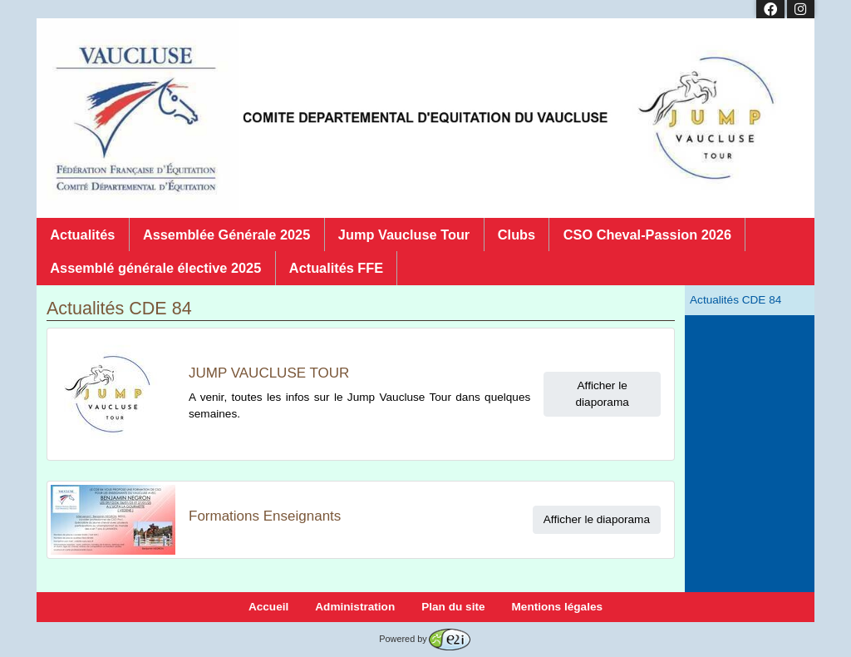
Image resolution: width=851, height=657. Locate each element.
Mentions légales (557, 606)
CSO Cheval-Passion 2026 (647, 234)
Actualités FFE (336, 267)
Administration (355, 606)
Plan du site (453, 606)
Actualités (82, 234)
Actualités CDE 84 (735, 300)
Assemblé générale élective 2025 (155, 267)
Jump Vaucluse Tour (404, 234)
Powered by (424, 639)
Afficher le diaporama (602, 393)
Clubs (516, 234)
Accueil (268, 606)
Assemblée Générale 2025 (226, 234)
